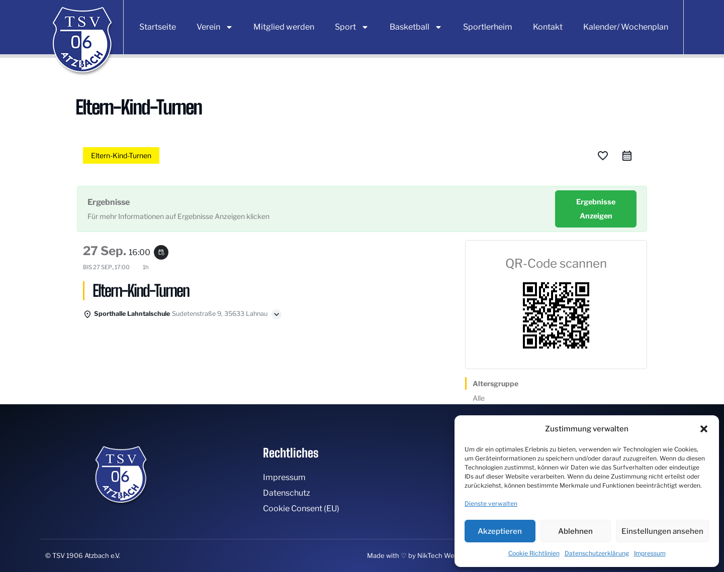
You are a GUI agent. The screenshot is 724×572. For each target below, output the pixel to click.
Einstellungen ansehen (662, 531)
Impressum (650, 553)
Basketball (416, 27)
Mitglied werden (283, 27)
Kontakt (548, 27)
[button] (704, 429)
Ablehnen (575, 531)
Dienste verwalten (491, 503)
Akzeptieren (500, 531)
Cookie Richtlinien (534, 553)
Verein (215, 27)
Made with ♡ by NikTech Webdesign (423, 555)
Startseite (157, 27)
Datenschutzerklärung (597, 553)
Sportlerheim (487, 27)
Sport (352, 27)
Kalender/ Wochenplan (625, 27)
